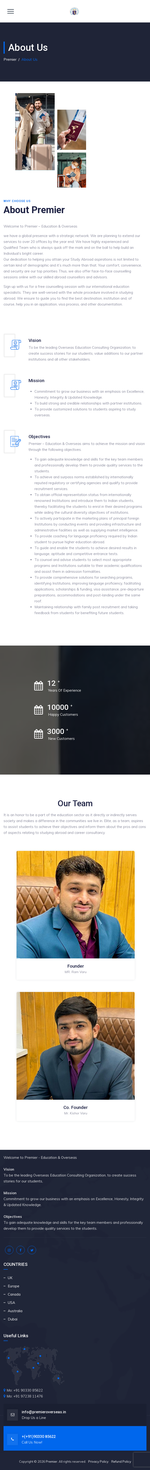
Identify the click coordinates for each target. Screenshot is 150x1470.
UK (10, 1278)
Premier (51, 1461)
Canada (14, 1294)
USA (11, 1302)
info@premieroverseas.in (44, 1412)
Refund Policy (121, 1461)
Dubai (12, 1319)
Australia (15, 1311)
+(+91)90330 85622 (39, 1436)
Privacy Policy (98, 1461)
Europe (13, 1286)
